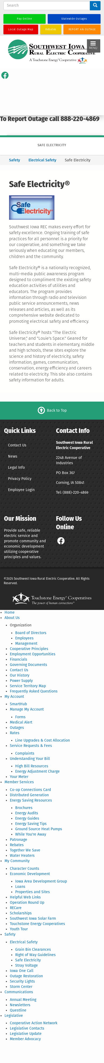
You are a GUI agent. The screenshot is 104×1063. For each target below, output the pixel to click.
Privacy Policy (19, 478)
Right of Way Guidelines (35, 955)
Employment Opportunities (32, 654)
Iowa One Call (21, 971)
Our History (19, 675)
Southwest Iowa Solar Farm (33, 918)
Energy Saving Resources (31, 800)
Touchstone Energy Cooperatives (37, 924)
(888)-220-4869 (75, 492)
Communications (19, 992)
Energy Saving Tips (31, 823)
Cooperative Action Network (33, 1023)
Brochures (24, 808)
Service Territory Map (28, 686)
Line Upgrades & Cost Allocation (42, 740)
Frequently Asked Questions (34, 691)
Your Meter (19, 776)
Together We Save (25, 850)
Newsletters (20, 1005)
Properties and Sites (32, 892)
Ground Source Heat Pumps (38, 829)
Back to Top (57, 410)
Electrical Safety (42, 160)
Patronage (18, 839)
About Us (12, 618)
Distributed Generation (29, 795)
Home (10, 612)
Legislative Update (26, 1033)
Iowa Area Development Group (41, 881)
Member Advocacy (25, 1039)
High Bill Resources (31, 766)
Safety (15, 160)
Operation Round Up (27, 902)
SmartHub (18, 704)
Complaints (24, 753)
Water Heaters (22, 855)
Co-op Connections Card (30, 789)
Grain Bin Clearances (33, 949)
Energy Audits (26, 813)
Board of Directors (30, 633)
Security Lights (22, 981)
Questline (18, 1010)
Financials (18, 659)
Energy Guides (27, 818)
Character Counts (24, 868)
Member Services (19, 782)
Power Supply (21, 680)
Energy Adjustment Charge (37, 771)
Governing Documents (28, 664)
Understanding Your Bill (30, 758)
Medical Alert (21, 722)
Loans (20, 886)
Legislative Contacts (27, 1028)
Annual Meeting (23, 999)
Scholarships (21, 913)
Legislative (14, 1015)
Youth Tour (19, 929)
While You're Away (30, 834)
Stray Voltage (26, 965)
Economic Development (30, 874)
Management (26, 643)
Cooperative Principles (29, 649)
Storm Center (21, 986)
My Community (17, 861)
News (12, 456)
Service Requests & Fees (31, 745)
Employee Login (21, 490)
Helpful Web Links (25, 897)
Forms (20, 717)
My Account (14, 696)
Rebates (17, 845)
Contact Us (17, 445)
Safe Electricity (28, 960)
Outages (17, 727)
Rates (14, 733)
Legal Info (16, 467)
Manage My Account (27, 709)
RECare (16, 908)
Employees (24, 638)
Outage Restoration (26, 976)
